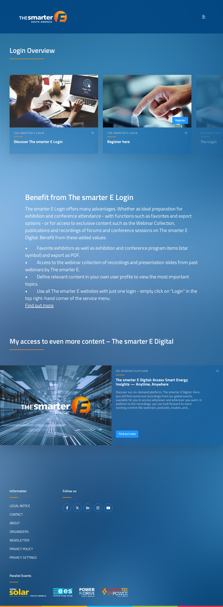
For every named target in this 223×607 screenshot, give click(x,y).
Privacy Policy (21, 548)
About (15, 523)
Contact (16, 514)
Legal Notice (20, 505)
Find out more (39, 305)
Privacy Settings (23, 557)
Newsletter (19, 540)
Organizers (19, 531)
